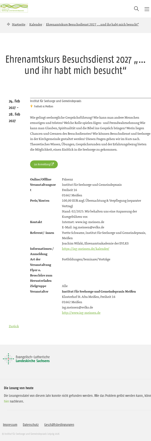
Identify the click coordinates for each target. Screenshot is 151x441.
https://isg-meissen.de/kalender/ (85, 248)
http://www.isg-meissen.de (81, 312)
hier (6, 401)
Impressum (10, 425)
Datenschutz (31, 425)
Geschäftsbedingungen (59, 425)
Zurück (14, 326)
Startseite (18, 24)
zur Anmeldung (42, 164)
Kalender (35, 24)
